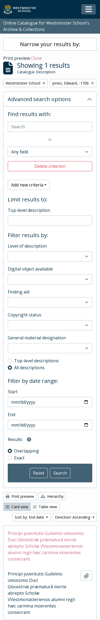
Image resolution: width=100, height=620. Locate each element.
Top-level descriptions (36, 361)
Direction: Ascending (73, 517)
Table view (45, 506)
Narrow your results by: (50, 44)
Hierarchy (52, 496)
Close (36, 58)
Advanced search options (39, 99)
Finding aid (18, 292)
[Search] (50, 127)
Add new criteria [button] (27, 185)
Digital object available (30, 269)
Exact (19, 458)
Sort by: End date (30, 517)
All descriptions (29, 368)
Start (13, 392)
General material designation (37, 338)
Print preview (20, 496)
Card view (17, 506)
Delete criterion (50, 166)
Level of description (27, 246)
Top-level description (29, 210)
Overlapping (26, 451)
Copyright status (24, 315)
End (11, 415)
